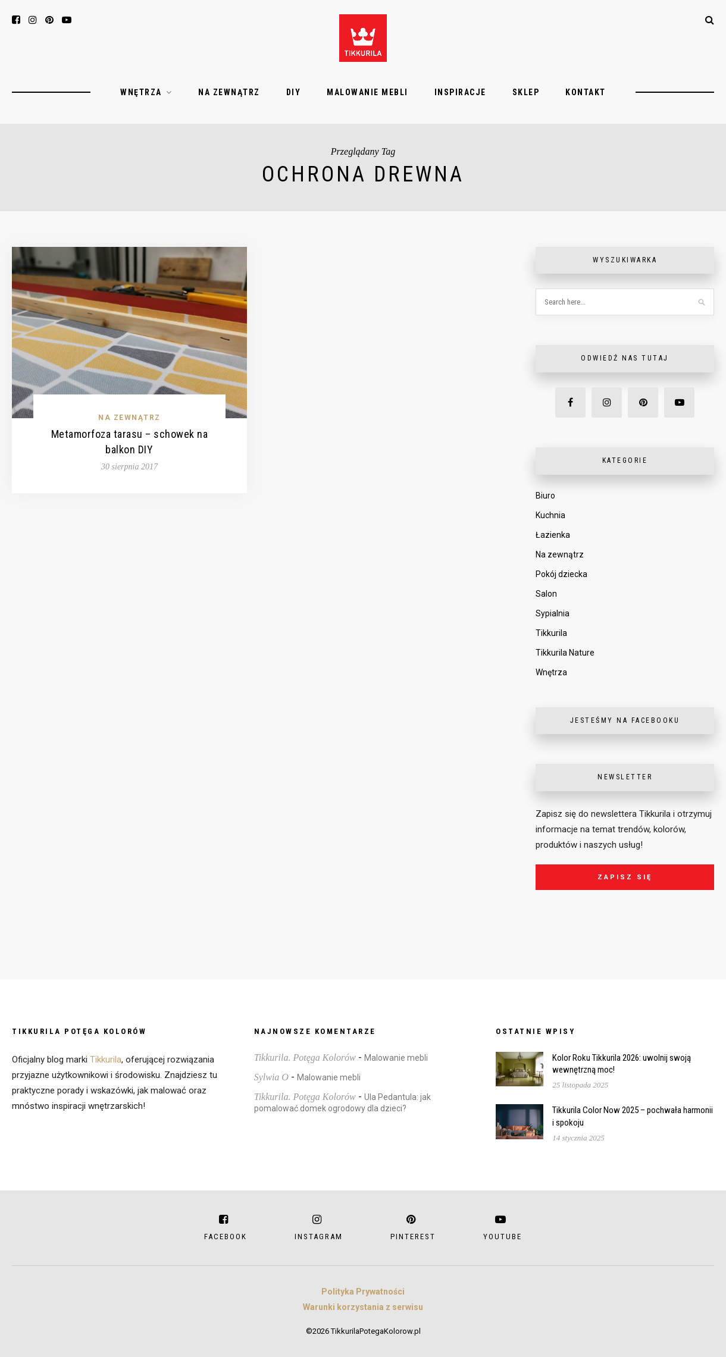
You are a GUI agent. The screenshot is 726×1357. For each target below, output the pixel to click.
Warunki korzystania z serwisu (363, 1307)
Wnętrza (141, 92)
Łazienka (553, 535)
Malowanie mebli (367, 92)
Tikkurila (551, 633)
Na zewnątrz (229, 92)
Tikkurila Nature (565, 652)
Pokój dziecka (561, 574)
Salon (546, 593)
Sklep (526, 92)
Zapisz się (624, 877)
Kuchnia (550, 515)
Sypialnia (552, 613)
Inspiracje (460, 92)
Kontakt (585, 92)
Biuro (545, 495)
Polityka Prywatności (363, 1291)
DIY (293, 92)
